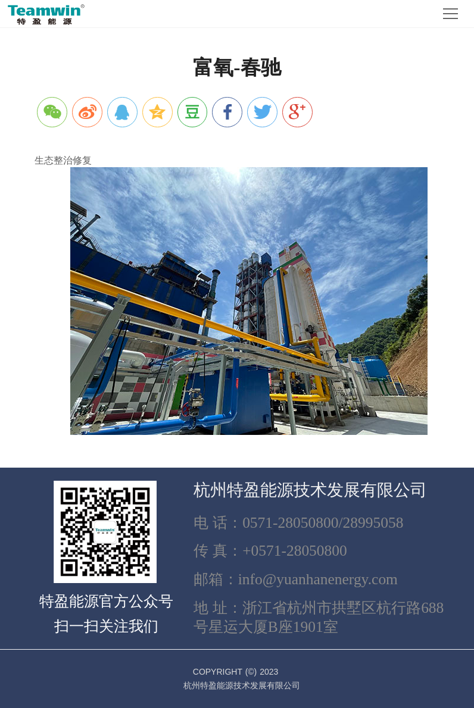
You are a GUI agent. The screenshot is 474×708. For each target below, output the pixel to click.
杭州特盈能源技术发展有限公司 (310, 490)
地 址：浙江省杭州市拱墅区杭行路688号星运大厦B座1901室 (319, 617)
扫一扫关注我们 (106, 626)
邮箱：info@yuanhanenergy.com (296, 579)
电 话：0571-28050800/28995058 (299, 522)
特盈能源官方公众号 (106, 601)
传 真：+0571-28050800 (270, 550)
